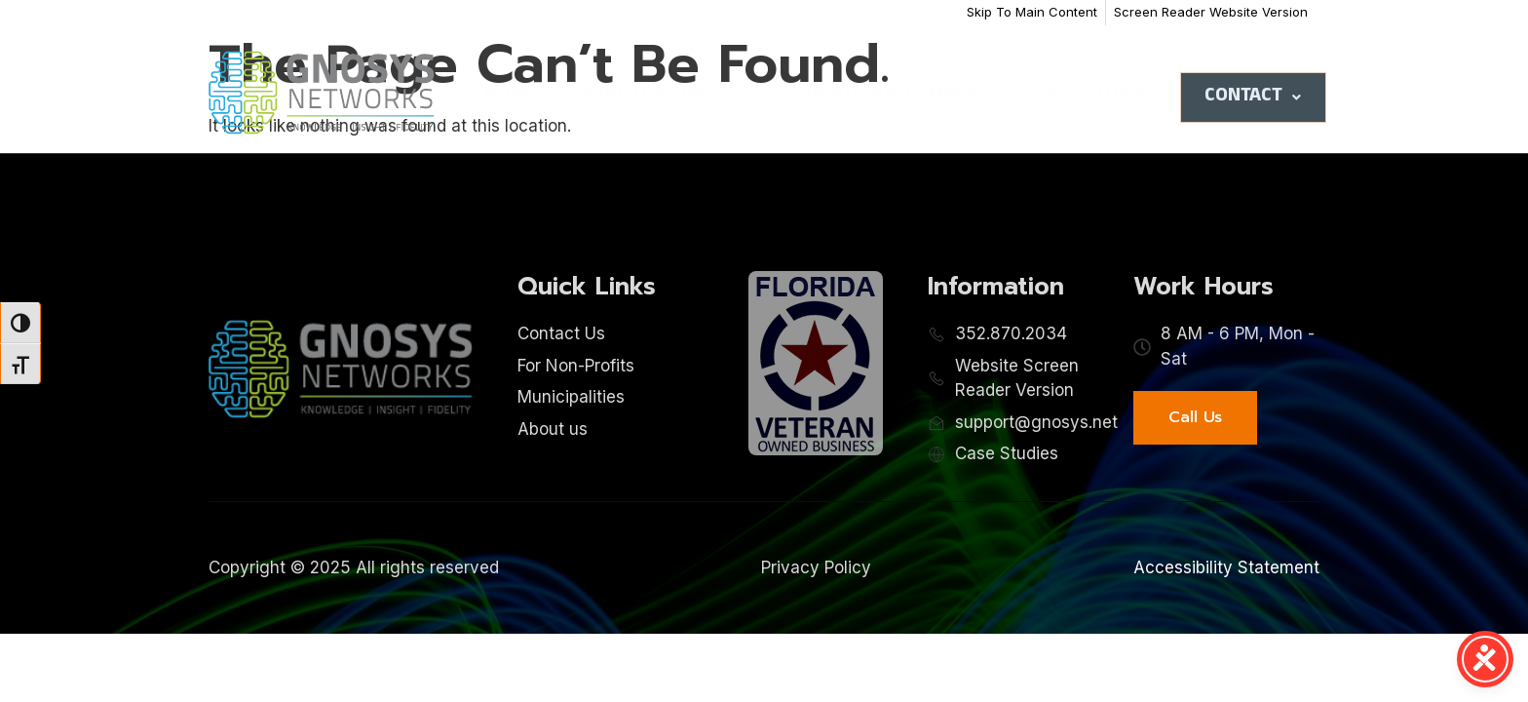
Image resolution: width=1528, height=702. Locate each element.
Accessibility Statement (1226, 567)
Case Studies (1097, 96)
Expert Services (668, 96)
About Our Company (895, 96)
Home (510, 96)
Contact (1252, 97)
